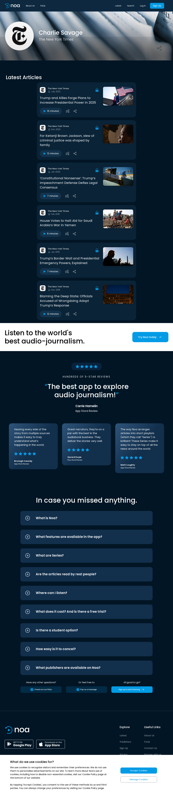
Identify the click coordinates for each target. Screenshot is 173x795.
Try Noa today (150, 337)
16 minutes (51, 111)
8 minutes (50, 234)
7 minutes (50, 196)
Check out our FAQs (41, 689)
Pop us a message (86, 689)
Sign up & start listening (132, 689)
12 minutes (51, 153)
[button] (81, 518)
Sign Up (157, 5)
